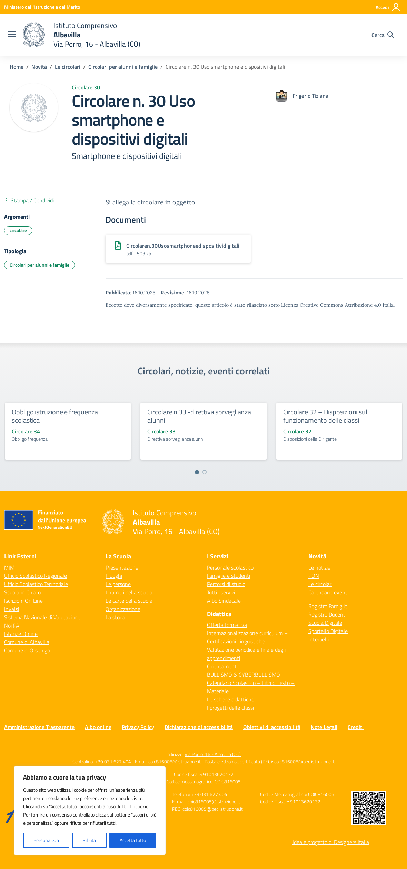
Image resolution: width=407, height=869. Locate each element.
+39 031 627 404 (113, 761)
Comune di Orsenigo (27, 650)
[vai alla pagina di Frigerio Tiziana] (310, 96)
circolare (18, 230)
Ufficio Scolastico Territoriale (36, 584)
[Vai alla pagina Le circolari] (67, 67)
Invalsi (11, 609)
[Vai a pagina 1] (197, 472)
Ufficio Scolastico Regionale (35, 576)
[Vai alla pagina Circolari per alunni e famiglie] (123, 67)
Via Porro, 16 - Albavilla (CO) (213, 754)
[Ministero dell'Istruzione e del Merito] (42, 6)
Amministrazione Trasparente (39, 727)
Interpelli (318, 639)
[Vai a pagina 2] (204, 472)
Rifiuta (89, 840)
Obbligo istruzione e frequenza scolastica (55, 416)
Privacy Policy (138, 727)
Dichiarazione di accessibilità (199, 727)
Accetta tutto (133, 840)
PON (313, 576)
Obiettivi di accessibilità (271, 727)
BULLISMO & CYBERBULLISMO (243, 674)
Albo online (98, 727)
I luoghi (114, 576)
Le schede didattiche (230, 699)
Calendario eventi (328, 592)
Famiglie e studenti (228, 576)
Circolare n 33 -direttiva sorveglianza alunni (199, 416)
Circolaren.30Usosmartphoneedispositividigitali (182, 245)
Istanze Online (21, 634)
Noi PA (11, 625)
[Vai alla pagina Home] (16, 67)
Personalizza (46, 840)
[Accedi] (388, 7)
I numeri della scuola (129, 592)
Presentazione (122, 567)
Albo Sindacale (224, 600)
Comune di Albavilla (26, 642)
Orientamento (223, 666)
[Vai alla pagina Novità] (39, 67)
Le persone (118, 584)
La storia (115, 617)
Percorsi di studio (226, 584)
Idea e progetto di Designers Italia (330, 842)
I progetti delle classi (230, 708)
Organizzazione (123, 609)
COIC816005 (228, 781)
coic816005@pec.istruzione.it (304, 761)
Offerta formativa (227, 625)
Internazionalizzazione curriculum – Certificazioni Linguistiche (247, 637)
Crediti (356, 727)
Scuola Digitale (325, 623)
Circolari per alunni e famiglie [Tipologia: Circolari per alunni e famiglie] (39, 264)
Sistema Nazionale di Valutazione (42, 617)
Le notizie (319, 567)
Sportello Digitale (328, 631)
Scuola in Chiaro (22, 592)
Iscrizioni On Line (23, 600)
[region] (90, 810)
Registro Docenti (327, 614)
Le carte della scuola (129, 600)
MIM (9, 567)
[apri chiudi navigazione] (12, 35)
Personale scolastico (230, 567)
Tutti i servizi (221, 592)
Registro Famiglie (327, 606)
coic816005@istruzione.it (174, 761)
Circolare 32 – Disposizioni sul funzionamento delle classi (325, 416)
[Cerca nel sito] (382, 34)
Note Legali (324, 727)
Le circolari (320, 584)
